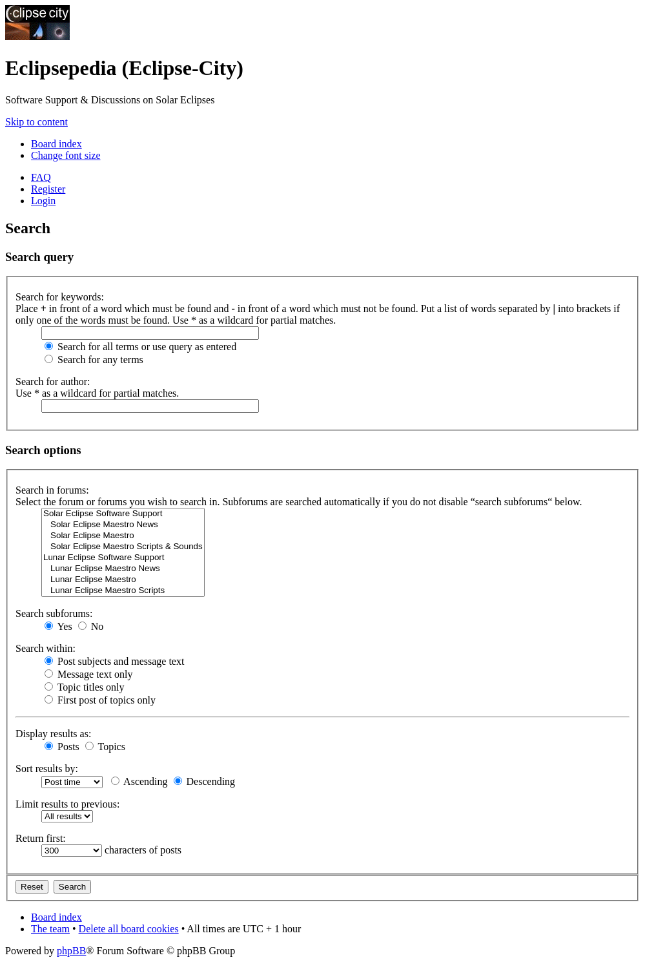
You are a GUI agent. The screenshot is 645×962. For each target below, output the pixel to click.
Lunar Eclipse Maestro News (123, 568)
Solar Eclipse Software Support (123, 513)
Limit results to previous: (67, 804)
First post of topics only (100, 700)
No (91, 626)
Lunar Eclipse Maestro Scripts (123, 590)
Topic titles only (84, 687)
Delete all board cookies (129, 928)
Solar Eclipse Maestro (123, 535)
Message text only (88, 674)
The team (50, 928)
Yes (58, 626)
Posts (62, 746)
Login (43, 200)
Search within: (45, 648)
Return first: (40, 838)
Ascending (139, 781)
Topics (105, 746)
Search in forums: (52, 490)
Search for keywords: (59, 296)
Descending (205, 781)
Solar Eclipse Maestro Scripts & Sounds (123, 546)
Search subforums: (54, 613)
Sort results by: (46, 768)
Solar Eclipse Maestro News (123, 524)
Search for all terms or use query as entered (140, 346)
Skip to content (36, 121)
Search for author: (52, 381)
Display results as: (53, 733)
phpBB (71, 950)
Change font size (66, 155)
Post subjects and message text (114, 661)
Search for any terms (94, 359)
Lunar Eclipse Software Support (123, 557)
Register (48, 188)
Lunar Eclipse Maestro (123, 579)
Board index (56, 143)
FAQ (41, 177)
